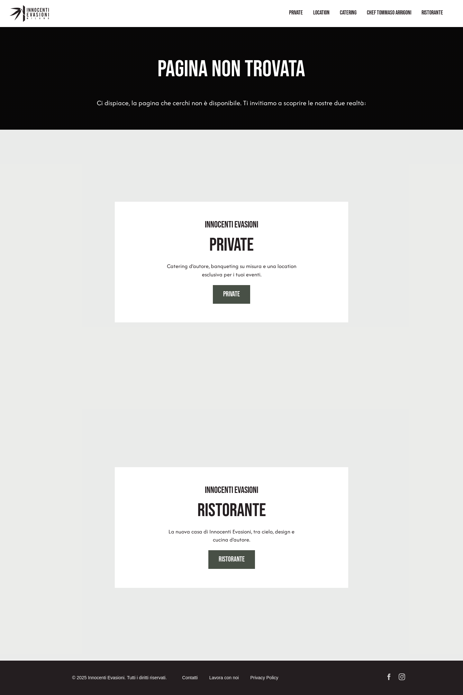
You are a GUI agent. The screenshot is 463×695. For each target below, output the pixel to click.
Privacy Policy (264, 677)
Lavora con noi (224, 677)
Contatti (190, 677)
